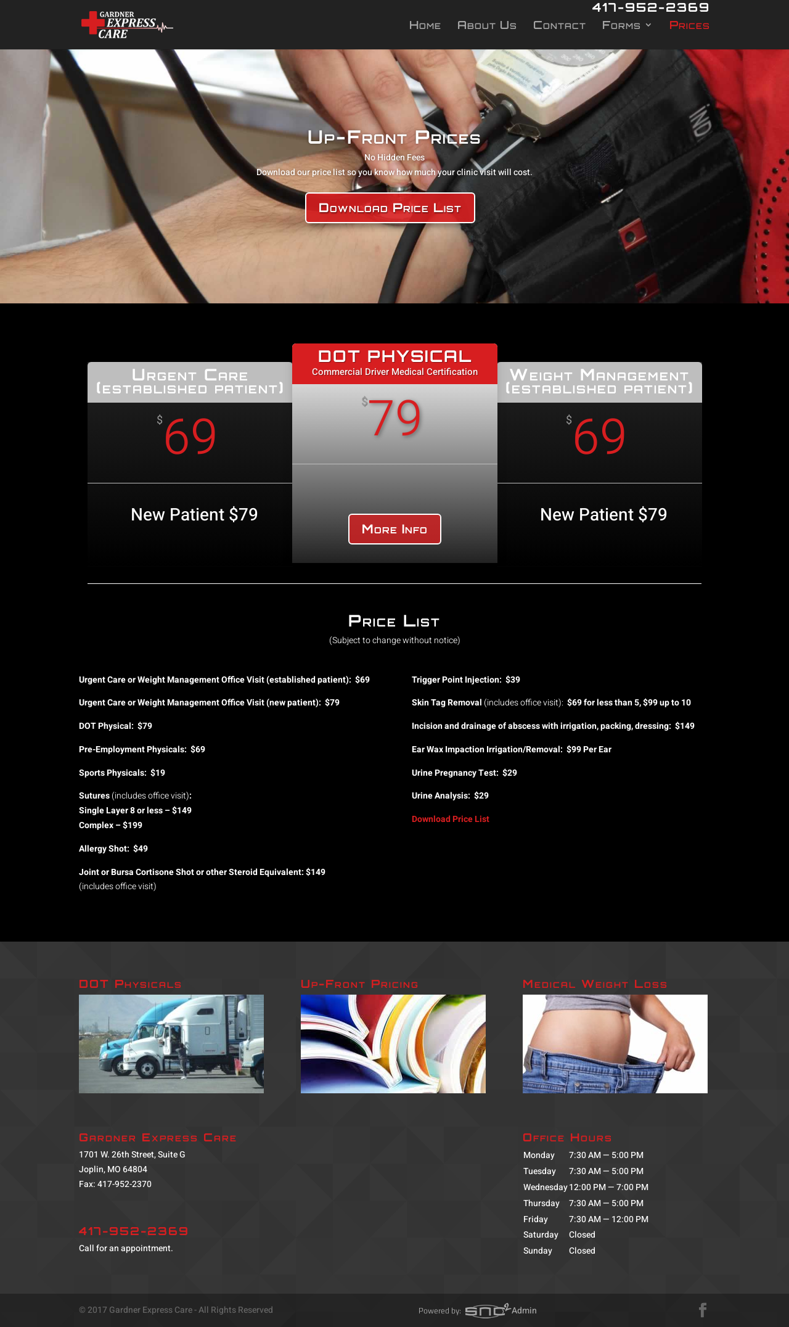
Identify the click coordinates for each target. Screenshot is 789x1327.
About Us (487, 25)
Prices (689, 25)
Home (425, 25)
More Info (395, 528)
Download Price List (390, 207)
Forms (621, 25)
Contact (559, 25)
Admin (524, 1310)
